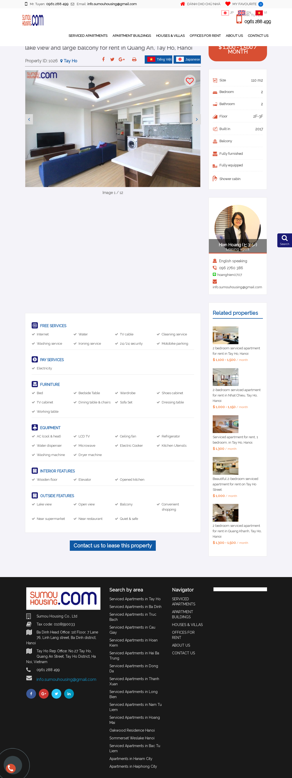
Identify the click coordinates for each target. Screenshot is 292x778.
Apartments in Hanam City (130, 759)
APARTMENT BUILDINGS (132, 36)
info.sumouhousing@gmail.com (237, 287)
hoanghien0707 (229, 275)
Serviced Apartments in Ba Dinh (135, 607)
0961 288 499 (257, 21)
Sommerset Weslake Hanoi (131, 738)
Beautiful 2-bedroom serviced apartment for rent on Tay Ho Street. (235, 484)
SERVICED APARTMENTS (87, 36)
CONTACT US (258, 36)
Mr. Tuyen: (46, 3)
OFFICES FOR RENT (205, 36)
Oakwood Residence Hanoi (132, 730)
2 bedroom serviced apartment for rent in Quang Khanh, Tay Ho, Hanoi (237, 531)
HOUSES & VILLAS (170, 36)
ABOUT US (234, 36)
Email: (104, 4)
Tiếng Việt (159, 59)
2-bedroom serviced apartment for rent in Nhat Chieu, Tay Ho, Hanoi (237, 395)
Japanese (188, 59)
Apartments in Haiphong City (133, 766)
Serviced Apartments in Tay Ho (135, 599)
